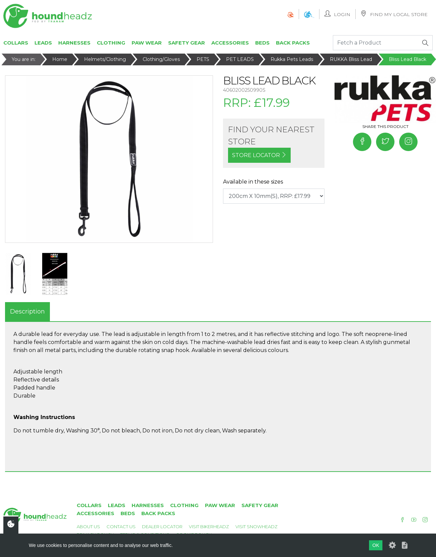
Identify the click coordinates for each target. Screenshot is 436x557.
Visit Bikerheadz (209, 526)
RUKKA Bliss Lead (351, 59)
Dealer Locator (162, 526)
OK (375, 545)
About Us (88, 526)
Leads (43, 43)
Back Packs (293, 43)
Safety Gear (186, 43)
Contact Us (121, 526)
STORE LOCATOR (259, 155)
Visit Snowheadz (256, 526)
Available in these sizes (253, 182)
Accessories (230, 43)
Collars (15, 43)
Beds (262, 43)
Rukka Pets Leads (292, 59)
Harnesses (74, 43)
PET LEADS (240, 59)
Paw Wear (147, 43)
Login (337, 13)
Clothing (111, 43)
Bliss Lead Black (407, 59)
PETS (203, 59)
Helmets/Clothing (105, 59)
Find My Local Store (394, 13)
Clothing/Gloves (161, 59)
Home (59, 59)
